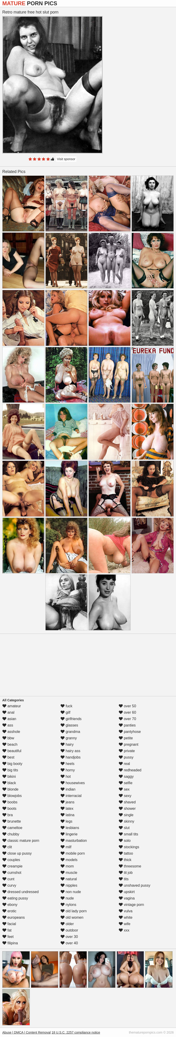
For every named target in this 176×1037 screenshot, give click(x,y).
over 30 (69, 937)
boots (9, 808)
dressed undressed (20, 892)
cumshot (11, 873)
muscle (68, 873)
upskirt (127, 892)
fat (6, 930)
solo (125, 841)
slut (124, 828)
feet (8, 937)
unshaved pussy (134, 885)
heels (67, 764)
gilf (65, 712)
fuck (66, 706)
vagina (127, 898)
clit (7, 847)
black (9, 783)
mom (67, 866)
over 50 (127, 706)
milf (65, 847)
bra (7, 815)
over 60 (127, 712)
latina (67, 815)
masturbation (73, 841)
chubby (10, 834)
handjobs (70, 757)
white (125, 917)
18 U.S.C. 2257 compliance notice (76, 1032)
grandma (70, 732)
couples (11, 860)
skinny (126, 821)
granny (68, 738)
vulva (125, 911)
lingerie (68, 834)
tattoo (126, 853)
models (68, 860)
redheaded (130, 770)
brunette (11, 821)
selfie (125, 783)
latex (66, 808)
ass (7, 725)
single (126, 815)
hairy (67, 744)
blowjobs (12, 796)
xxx (124, 930)
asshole (11, 732)
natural (68, 879)
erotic (9, 911)
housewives (72, 783)
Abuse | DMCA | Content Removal (26, 1032)
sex (124, 789)
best (8, 757)
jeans (67, 802)
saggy (126, 776)
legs (66, 821)
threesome (130, 866)
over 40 (69, 943)
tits (124, 879)
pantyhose (130, 732)
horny (67, 770)
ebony (9, 905)
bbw (8, 738)
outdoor (69, 930)
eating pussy (15, 898)
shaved (127, 802)
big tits (10, 770)
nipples (68, 885)
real (124, 764)
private (127, 751)
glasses (69, 725)
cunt (8, 879)
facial (9, 924)
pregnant (128, 744)
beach (9, 744)
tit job (126, 873)
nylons (68, 905)
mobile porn (72, 853)
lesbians (69, 828)
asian (9, 719)
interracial (71, 796)
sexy (125, 796)
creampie (12, 866)
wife (124, 924)
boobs (9, 802)
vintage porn (131, 905)
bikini (9, 776)
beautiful (11, 751)
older (67, 924)
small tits (128, 834)
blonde (10, 789)
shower (127, 808)
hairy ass (70, 751)
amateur (11, 706)
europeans (13, 917)
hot (65, 776)
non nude (70, 892)
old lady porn (73, 911)
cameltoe (12, 828)
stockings (129, 847)
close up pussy (17, 853)
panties (127, 725)
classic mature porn (20, 841)
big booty (12, 764)
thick (125, 860)
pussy (126, 757)
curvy (9, 885)
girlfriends (71, 719)
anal (8, 712)
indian (67, 789)
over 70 (127, 719)
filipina (10, 943)
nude (67, 898)
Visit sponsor (66, 159)
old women (71, 917)
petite (126, 738)
